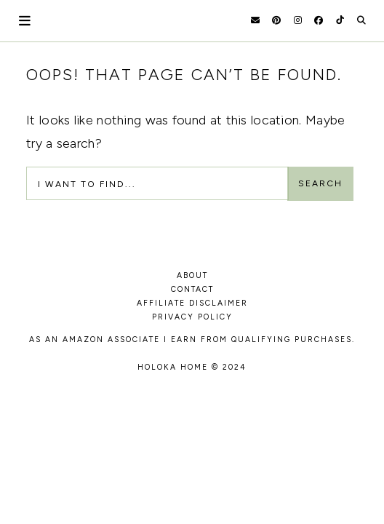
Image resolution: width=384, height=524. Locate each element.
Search (320, 183)
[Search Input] (157, 183)
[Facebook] (318, 20)
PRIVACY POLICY (192, 317)
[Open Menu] (25, 21)
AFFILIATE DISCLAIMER (192, 303)
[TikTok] (340, 20)
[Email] (255, 20)
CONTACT (192, 289)
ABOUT (192, 275)
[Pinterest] (276, 20)
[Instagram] (298, 20)
